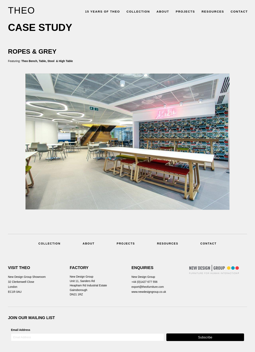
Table (42, 61)
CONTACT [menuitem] (239, 11)
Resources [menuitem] (167, 243)
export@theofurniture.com (147, 286)
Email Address (20, 329)
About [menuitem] (89, 243)
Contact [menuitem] (208, 243)
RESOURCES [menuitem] (213, 11)
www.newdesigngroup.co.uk (148, 291)
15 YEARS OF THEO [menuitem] (102, 11)
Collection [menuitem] (49, 243)
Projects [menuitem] (126, 243)
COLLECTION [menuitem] (138, 11)
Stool (51, 61)
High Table (66, 61)
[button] (205, 337)
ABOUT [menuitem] (163, 11)
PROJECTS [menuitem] (185, 11)
